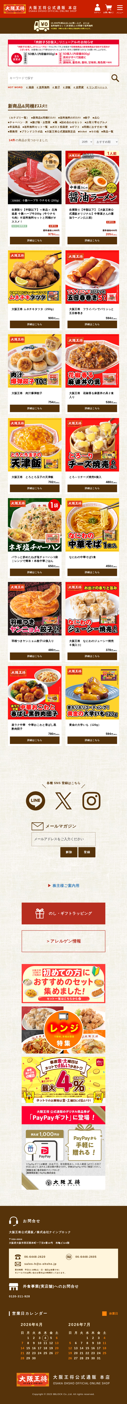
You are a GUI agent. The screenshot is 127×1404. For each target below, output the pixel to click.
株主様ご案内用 (63, 886)
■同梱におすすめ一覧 (94, 127)
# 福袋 (30, 87)
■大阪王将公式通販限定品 (60, 131)
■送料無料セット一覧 (35, 127)
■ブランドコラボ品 (31, 131)
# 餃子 (56, 87)
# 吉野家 (79, 87)
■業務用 (13, 131)
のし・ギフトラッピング (63, 913)
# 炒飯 (67, 87)
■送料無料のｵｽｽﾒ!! (69, 117)
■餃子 (86, 117)
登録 (87, 852)
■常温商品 (14, 127)
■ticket (82, 131)
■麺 (55, 122)
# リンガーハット (97, 87)
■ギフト (75, 127)
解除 (69, 852)
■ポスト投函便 (59, 127)
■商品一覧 (107, 131)
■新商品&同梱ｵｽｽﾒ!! (43, 117)
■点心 (96, 117)
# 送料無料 (43, 87)
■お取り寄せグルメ (96, 122)
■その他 (94, 131)
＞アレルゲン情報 (63, 941)
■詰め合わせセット (71, 122)
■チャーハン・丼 (18, 122)
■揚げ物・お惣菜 (40, 122)
